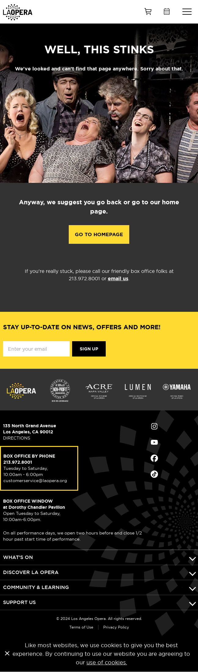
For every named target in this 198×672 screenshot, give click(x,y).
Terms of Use (81, 627)
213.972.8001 (17, 462)
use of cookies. (106, 662)
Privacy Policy (116, 627)
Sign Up (89, 349)
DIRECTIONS (16, 438)
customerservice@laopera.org (35, 480)
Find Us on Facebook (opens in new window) (154, 458)
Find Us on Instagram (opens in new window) (154, 426)
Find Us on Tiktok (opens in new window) (154, 474)
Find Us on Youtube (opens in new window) (154, 442)
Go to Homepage (99, 234)
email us (118, 278)
